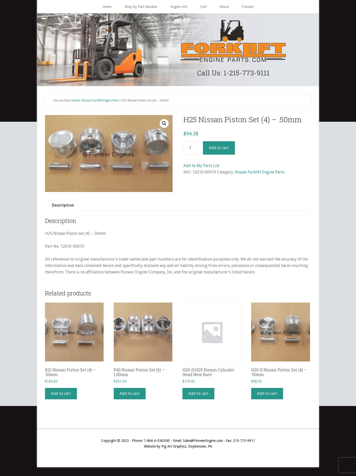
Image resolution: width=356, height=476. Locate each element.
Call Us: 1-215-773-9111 (233, 73)
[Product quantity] (192, 149)
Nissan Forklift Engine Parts (100, 101)
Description (63, 206)
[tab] (63, 206)
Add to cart (219, 149)
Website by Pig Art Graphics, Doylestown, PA (178, 448)
